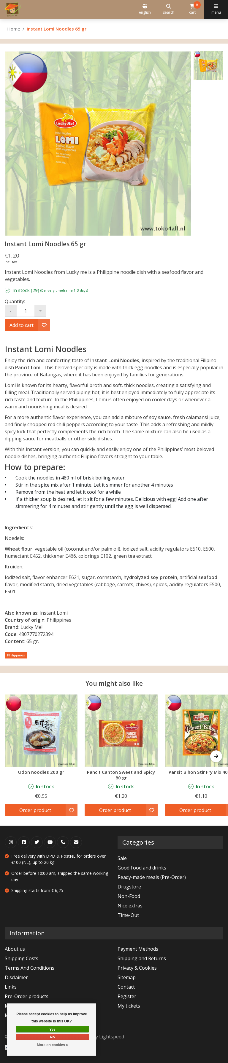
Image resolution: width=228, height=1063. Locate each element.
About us (15, 949)
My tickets (129, 1006)
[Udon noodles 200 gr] (41, 730)
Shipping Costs (21, 958)
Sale (122, 858)
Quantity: (15, 301)
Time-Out (128, 915)
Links (11, 987)
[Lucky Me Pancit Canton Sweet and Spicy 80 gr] (121, 730)
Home (13, 29)
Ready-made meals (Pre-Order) (152, 877)
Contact (126, 987)
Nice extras (130, 905)
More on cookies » (52, 1045)
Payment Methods (138, 949)
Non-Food (129, 896)
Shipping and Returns (142, 958)
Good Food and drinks (142, 867)
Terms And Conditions (29, 968)
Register (127, 996)
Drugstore (129, 886)
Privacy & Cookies (137, 968)
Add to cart (22, 325)
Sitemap (127, 977)
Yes (52, 1029)
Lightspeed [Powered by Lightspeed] (111, 1036)
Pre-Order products (26, 996)
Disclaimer (16, 977)
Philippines (16, 655)
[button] (216, 756)
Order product (35, 810)
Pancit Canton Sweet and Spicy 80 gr (121, 775)
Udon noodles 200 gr (41, 772)
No (52, 1037)
